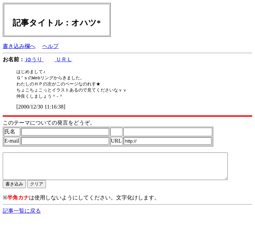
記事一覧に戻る (22, 217)
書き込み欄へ (19, 46)
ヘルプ (50, 46)
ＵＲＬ (63, 59)
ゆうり (34, 59)
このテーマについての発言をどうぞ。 (49, 124)
